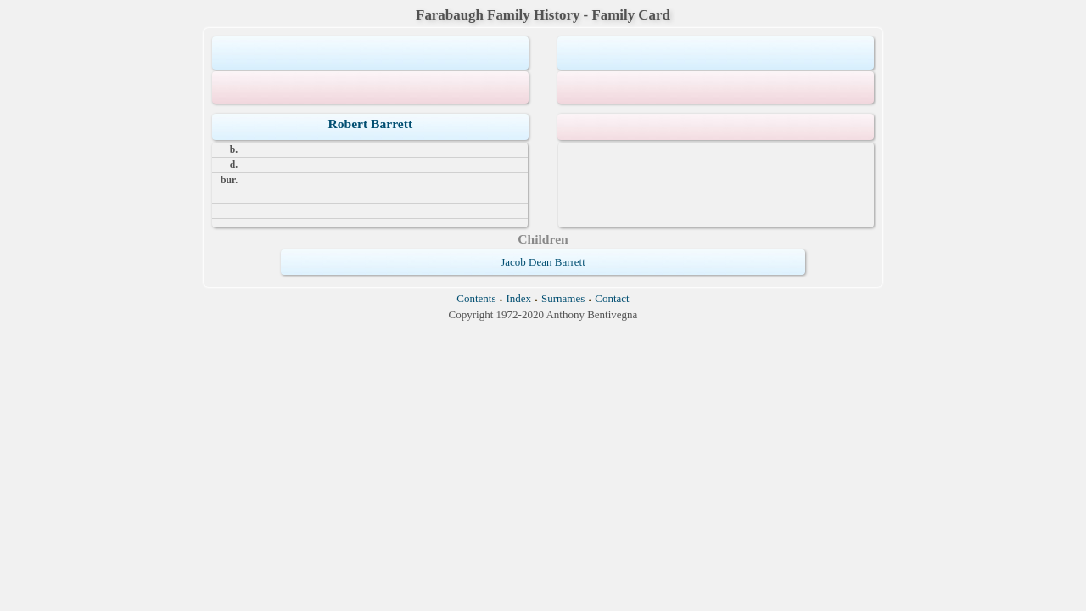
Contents (475, 298)
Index (518, 298)
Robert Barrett (369, 123)
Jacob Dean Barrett (543, 261)
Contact (612, 298)
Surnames (563, 298)
